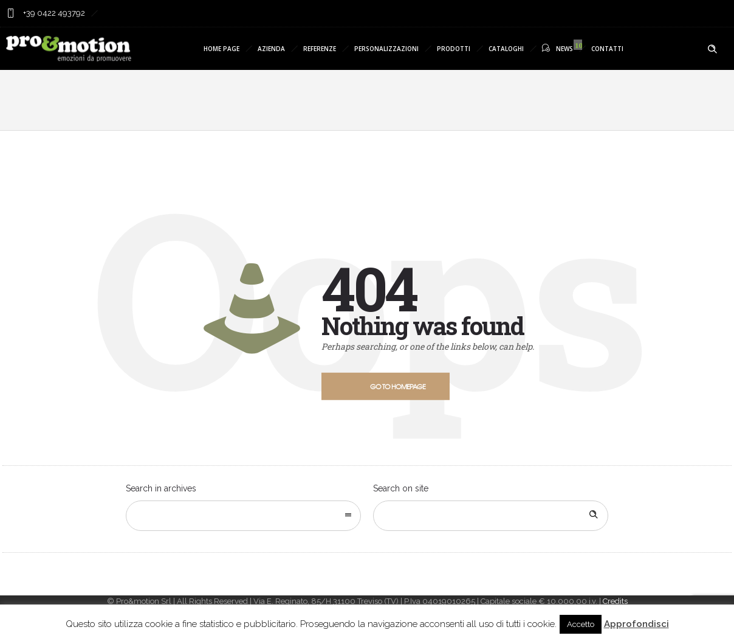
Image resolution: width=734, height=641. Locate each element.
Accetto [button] (580, 624)
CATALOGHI (506, 48)
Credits (615, 601)
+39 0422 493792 (53, 13)
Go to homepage (397, 386)
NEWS (557, 48)
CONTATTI (607, 48)
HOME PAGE (221, 48)
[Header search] (712, 49)
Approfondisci (636, 623)
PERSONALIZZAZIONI (386, 48)
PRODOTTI (453, 48)
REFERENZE (319, 48)
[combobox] (243, 516)
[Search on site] (490, 516)
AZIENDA (271, 48)
